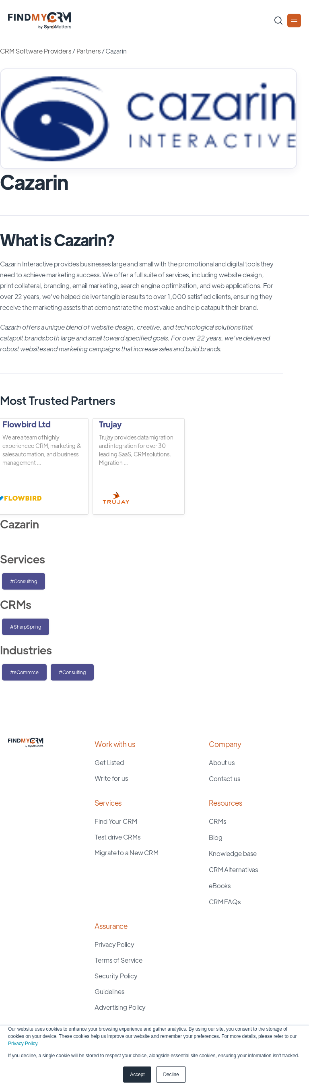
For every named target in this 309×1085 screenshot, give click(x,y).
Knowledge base (233, 853)
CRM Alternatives (233, 869)
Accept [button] (137, 1074)
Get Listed (109, 762)
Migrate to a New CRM (127, 852)
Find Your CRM (116, 821)
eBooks (220, 885)
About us (222, 762)
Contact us (224, 778)
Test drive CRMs (117, 837)
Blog (215, 837)
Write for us (111, 778)
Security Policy (116, 976)
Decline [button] (171, 1074)
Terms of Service (118, 960)
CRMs (217, 821)
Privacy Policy (22, 1043)
